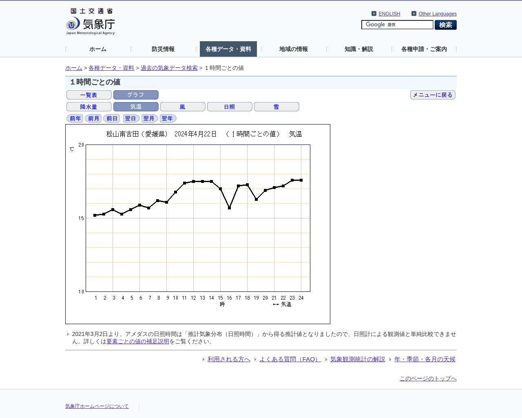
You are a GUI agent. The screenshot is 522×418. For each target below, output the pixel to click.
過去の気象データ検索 (169, 68)
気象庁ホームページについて (97, 406)
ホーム (97, 49)
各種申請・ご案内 (424, 49)
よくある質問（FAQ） (290, 359)
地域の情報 (293, 49)
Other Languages (438, 14)
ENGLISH (389, 14)
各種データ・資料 (228, 49)
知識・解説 (359, 49)
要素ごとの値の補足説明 (137, 341)
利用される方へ (229, 359)
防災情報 (163, 49)
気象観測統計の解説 (357, 359)
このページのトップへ (428, 378)
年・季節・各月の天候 (425, 359)
